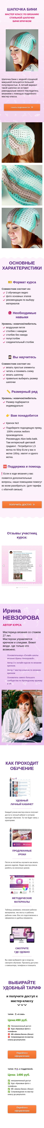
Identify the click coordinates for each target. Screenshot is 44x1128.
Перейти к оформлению (22, 1004)
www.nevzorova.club (22, 1112)
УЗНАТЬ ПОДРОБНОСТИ (22, 107)
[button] (3, 565)
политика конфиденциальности (22, 1122)
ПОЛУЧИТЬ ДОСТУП (22, 504)
